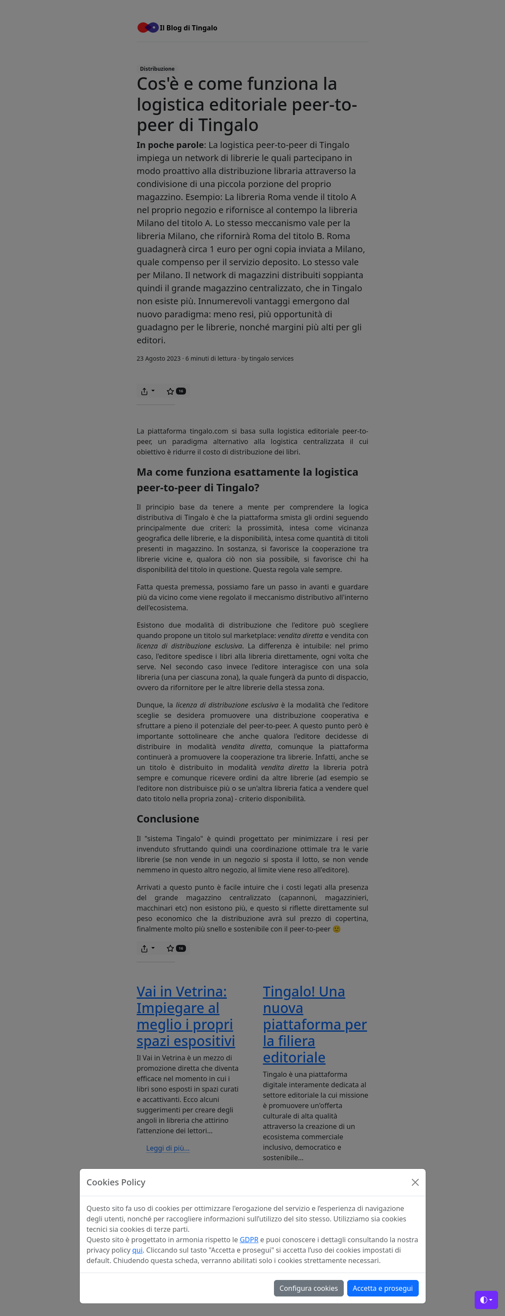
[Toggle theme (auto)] (486, 1300)
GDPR (249, 1239)
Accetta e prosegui (383, 1288)
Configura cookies (309, 1288)
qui (137, 1250)
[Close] (415, 1182)
